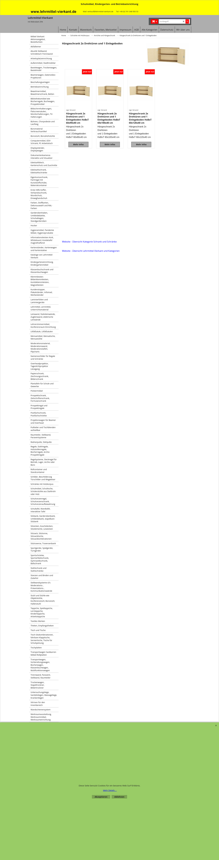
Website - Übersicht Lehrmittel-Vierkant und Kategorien (91, 250)
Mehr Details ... (110, 790)
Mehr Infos (78, 144)
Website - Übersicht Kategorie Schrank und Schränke (89, 241)
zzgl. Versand (70, 110)
